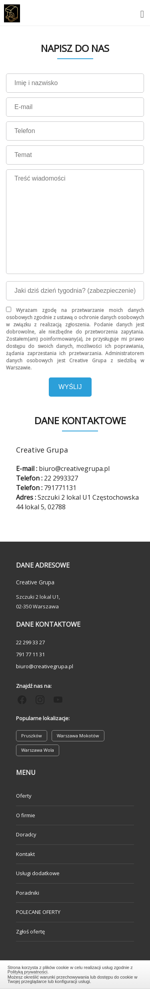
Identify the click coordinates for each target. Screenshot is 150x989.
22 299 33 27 (30, 642)
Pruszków (31, 736)
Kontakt (25, 854)
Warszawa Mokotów (78, 736)
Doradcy (26, 834)
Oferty (24, 795)
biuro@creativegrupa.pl (44, 666)
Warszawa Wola (37, 750)
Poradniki (27, 892)
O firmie (25, 815)
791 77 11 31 (30, 654)
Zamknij (75, 973)
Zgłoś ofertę (30, 931)
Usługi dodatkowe (38, 873)
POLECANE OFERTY (38, 912)
